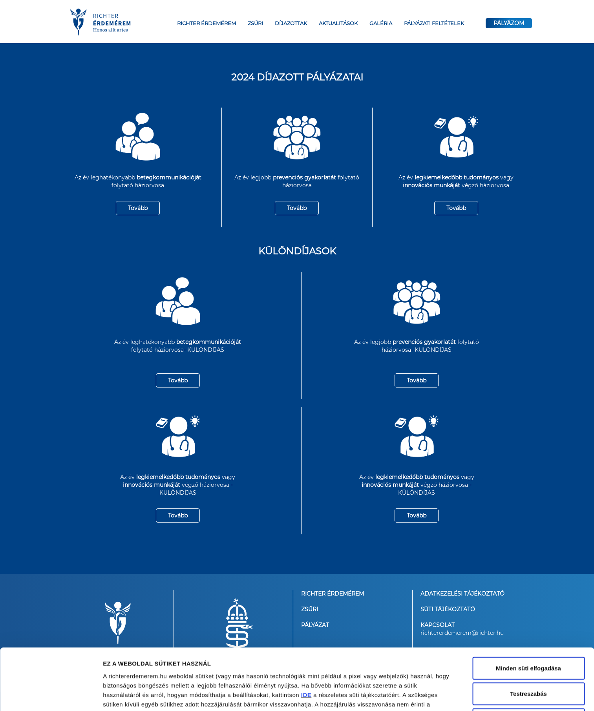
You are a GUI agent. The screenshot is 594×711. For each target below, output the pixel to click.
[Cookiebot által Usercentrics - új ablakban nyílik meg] (50, 696)
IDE (306, 639)
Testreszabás (528, 638)
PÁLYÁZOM (508, 23)
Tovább (138, 208)
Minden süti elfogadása (528, 612)
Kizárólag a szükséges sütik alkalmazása (528, 669)
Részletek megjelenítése (137, 695)
